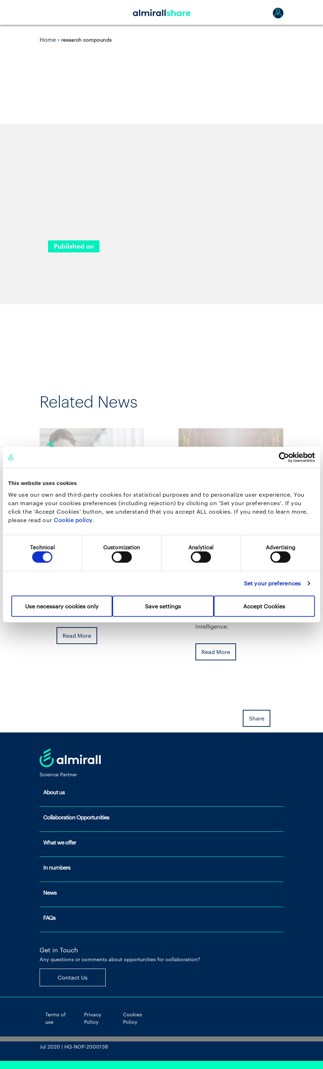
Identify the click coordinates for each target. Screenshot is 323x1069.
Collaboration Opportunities (76, 817)
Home (48, 39)
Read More (77, 635)
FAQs (49, 917)
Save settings (163, 605)
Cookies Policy (132, 1018)
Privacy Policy (92, 1018)
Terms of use (55, 1018)
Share (256, 718)
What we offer (59, 842)
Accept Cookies (264, 605)
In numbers (56, 867)
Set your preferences (272, 583)
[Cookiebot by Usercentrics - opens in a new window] (284, 457)
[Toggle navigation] (48, 12)
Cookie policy (73, 519)
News (50, 892)
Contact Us (73, 977)
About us (54, 792)
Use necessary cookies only (62, 605)
